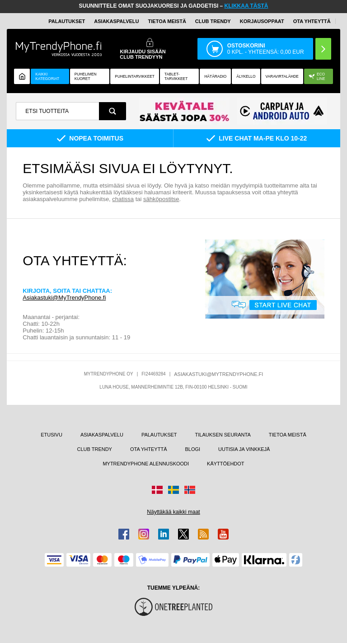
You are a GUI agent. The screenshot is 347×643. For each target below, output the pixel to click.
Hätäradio (215, 76)
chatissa (123, 199)
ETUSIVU (51, 434)
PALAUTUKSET (66, 21)
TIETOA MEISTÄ (167, 21)
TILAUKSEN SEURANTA (223, 434)
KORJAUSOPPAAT (262, 21)
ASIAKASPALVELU (116, 21)
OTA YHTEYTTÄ (312, 21)
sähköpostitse (161, 199)
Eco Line (317, 76)
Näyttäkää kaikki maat (173, 512)
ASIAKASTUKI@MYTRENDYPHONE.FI (218, 374)
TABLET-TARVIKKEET (176, 76)
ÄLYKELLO (245, 76)
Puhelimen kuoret (86, 76)
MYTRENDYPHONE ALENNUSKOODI (146, 463)
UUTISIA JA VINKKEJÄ (244, 449)
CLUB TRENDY (94, 449)
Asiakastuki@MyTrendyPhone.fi (64, 297)
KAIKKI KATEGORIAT (47, 76)
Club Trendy (213, 21)
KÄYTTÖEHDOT (225, 463)
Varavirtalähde (282, 76)
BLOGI (192, 449)
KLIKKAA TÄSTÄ (246, 6)
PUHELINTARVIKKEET (135, 76)
